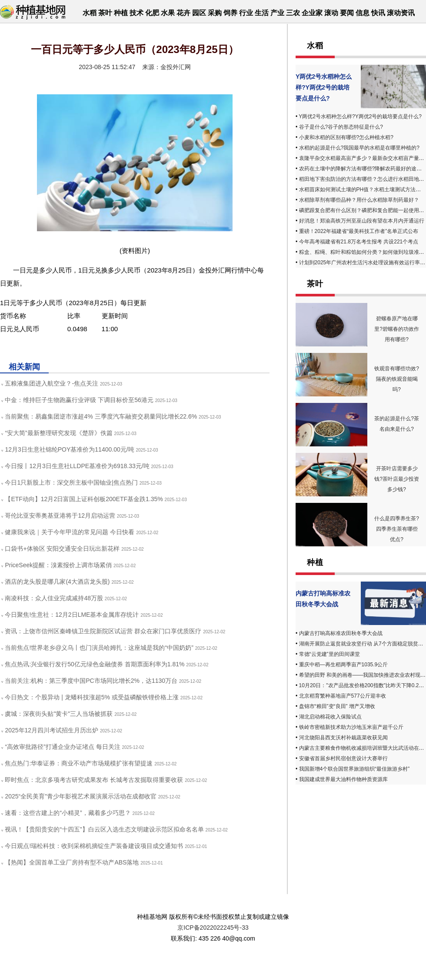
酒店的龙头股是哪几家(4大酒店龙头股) (57, 581)
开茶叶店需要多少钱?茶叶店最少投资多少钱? (396, 479)
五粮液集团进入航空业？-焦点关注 (51, 383)
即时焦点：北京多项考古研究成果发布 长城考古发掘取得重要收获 (94, 779)
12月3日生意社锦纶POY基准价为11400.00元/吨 (69, 449)
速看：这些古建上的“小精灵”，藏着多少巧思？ (67, 812)
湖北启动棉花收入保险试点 (330, 717)
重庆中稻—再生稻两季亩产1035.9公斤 (343, 665)
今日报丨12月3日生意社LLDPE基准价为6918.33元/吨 (77, 465)
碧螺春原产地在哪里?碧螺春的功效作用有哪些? (396, 329)
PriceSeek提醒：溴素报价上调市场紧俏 (58, 565)
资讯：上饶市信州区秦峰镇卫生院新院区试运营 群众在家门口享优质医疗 (103, 631)
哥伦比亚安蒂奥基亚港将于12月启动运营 (60, 515)
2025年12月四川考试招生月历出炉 (51, 730)
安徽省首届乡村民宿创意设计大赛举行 (343, 758)
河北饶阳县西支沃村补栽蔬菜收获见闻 (343, 738)
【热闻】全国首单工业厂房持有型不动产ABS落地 (72, 862)
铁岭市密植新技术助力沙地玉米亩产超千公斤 (351, 727)
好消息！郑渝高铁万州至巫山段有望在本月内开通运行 (361, 221)
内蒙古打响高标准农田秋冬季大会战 (341, 633)
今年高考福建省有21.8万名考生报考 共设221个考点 (359, 242)
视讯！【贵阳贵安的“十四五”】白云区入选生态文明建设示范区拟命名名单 (104, 829)
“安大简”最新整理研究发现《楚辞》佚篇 (58, 432)
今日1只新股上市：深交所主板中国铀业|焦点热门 (71, 482)
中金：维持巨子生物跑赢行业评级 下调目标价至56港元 (79, 399)
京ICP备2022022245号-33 (212, 927)
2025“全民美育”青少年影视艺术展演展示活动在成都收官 (80, 796)
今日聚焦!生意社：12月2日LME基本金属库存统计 (72, 614)
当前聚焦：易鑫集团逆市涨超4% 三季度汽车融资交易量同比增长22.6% (101, 416)
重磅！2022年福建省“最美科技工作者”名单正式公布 (359, 231)
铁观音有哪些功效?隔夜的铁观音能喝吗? (396, 379)
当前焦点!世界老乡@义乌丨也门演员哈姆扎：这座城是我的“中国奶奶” (99, 647)
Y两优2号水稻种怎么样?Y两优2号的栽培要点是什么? (324, 87)
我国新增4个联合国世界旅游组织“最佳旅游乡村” (354, 769)
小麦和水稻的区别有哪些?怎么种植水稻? (346, 137)
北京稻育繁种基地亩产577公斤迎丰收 (342, 696)
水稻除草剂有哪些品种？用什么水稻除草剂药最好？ (359, 200)
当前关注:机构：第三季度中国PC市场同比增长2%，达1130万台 (91, 680)
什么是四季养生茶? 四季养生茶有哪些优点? (396, 528)
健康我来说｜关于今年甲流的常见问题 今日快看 (69, 532)
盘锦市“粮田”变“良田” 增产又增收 (337, 706)
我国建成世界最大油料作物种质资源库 (343, 779)
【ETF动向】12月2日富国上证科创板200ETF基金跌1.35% (84, 498)
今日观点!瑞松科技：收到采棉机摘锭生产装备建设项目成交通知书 (94, 845)
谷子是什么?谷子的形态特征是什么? (341, 127)
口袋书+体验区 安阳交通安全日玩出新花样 (62, 548)
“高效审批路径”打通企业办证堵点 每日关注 (62, 746)
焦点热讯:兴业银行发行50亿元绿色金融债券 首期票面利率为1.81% (94, 664)
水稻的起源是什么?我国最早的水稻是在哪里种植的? (359, 148)
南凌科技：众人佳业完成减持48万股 (54, 598)
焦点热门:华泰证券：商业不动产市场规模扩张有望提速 (79, 763)
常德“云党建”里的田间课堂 (329, 654)
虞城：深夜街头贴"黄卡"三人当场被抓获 (59, 713)
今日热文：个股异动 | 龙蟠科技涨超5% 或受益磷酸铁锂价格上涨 (92, 697)
